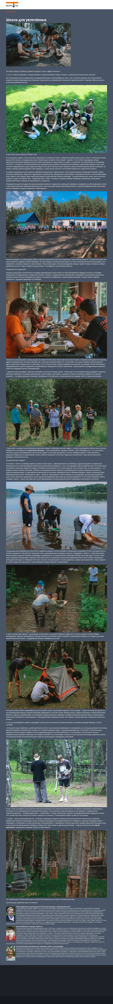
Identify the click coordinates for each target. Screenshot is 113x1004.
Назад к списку (10, 11)
